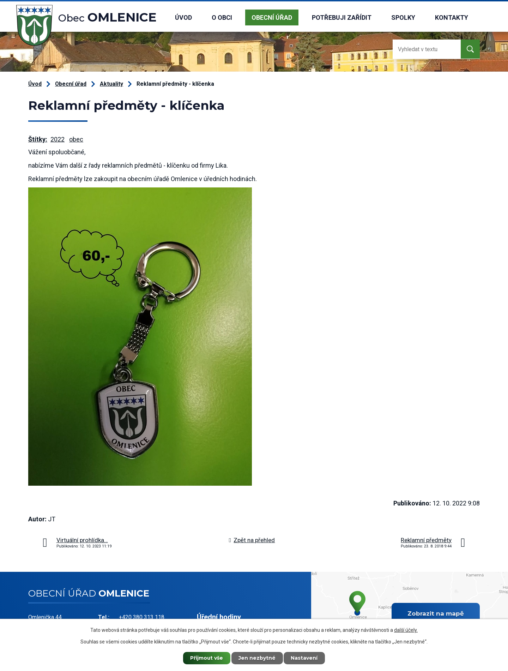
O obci (222, 17)
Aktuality (111, 83)
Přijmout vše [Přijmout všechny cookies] (206, 658)
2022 (57, 139)
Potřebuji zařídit (341, 17)
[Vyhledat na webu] (421, 49)
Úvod (183, 17)
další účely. (406, 630)
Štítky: (37, 139)
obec (76, 139)
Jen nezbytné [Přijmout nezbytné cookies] (257, 658)
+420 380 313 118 (141, 617)
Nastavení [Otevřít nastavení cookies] (305, 658)
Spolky (403, 17)
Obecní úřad (272, 17)
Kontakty (451, 17)
